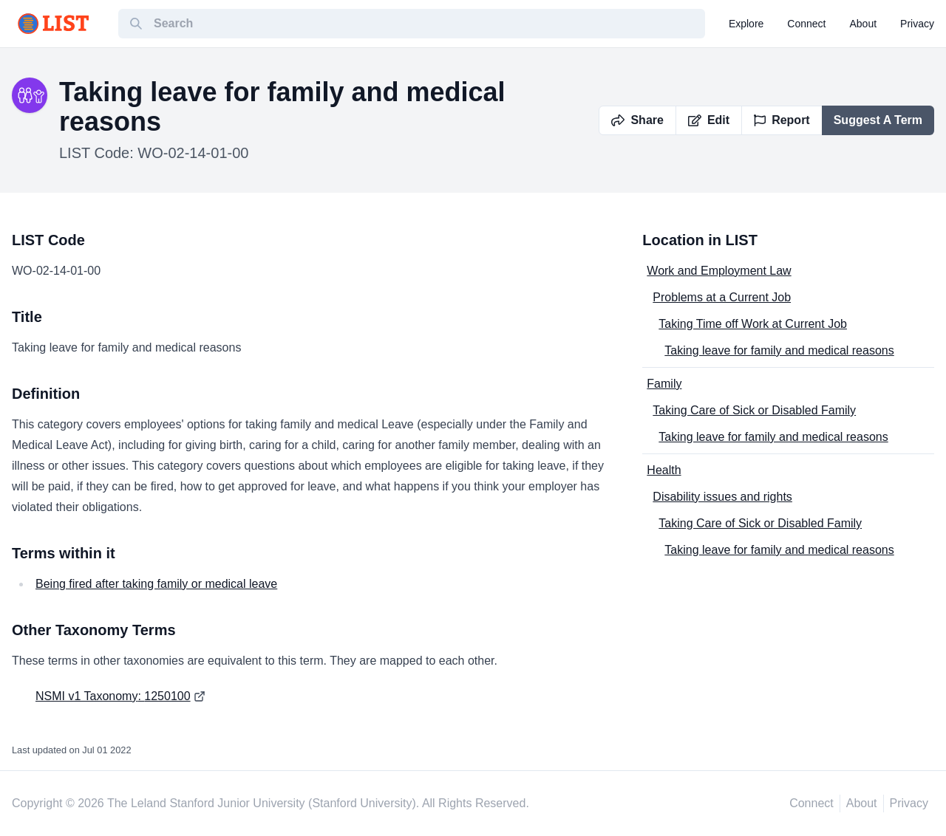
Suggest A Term (878, 120)
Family (664, 383)
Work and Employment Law (719, 270)
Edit (708, 120)
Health (664, 470)
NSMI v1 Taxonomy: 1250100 (113, 696)
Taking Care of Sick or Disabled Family (754, 410)
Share (637, 120)
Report (782, 120)
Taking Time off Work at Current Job (753, 324)
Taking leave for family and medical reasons (779, 350)
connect (806, 24)
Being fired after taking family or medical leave (156, 584)
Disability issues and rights (722, 496)
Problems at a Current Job (722, 297)
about (863, 24)
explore (746, 24)
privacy (917, 24)
